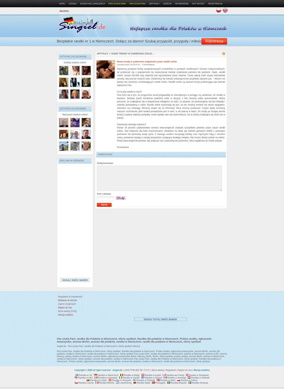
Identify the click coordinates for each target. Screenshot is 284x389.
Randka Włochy (104, 383)
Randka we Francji (173, 375)
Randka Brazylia (177, 383)
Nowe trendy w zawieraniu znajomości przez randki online (147, 61)
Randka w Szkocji (151, 377)
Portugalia (158, 383)
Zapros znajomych (67, 304)
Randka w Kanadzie (106, 377)
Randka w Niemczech (106, 375)
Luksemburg (123, 383)
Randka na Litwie (97, 380)
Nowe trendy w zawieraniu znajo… (132, 53)
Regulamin (171, 370)
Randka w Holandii (198, 377)
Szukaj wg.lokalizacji (92, 4)
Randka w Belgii (129, 375)
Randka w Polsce (187, 380)
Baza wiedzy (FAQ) (67, 311)
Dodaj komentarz (105, 163)
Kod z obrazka (104, 194)
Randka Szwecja (198, 383)
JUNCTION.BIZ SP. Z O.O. (137, 370)
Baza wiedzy (158, 370)
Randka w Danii (166, 380)
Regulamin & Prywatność (69, 296)
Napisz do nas (185, 370)
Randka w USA (84, 377)
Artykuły (102, 53)
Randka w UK (83, 375)
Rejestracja (215, 4)
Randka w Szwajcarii (197, 375)
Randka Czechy (84, 383)
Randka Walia (141, 383)
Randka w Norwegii (175, 377)
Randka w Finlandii (144, 380)
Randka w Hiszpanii (119, 380)
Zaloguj (64, 11)
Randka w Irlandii (129, 377)
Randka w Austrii (151, 375)
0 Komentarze (148, 64)
